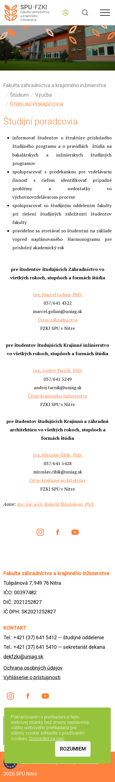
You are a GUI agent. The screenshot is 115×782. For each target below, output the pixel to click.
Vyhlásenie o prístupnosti (31, 677)
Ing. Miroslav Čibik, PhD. (57, 455)
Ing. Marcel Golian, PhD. (57, 294)
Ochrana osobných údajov (32, 668)
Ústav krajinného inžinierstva (57, 396)
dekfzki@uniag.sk (23, 656)
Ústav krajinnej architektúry (57, 480)
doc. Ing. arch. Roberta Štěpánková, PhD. (55, 504)
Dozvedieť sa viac (46, 738)
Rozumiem (73, 749)
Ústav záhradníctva (57, 320)
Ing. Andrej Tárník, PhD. (57, 370)
